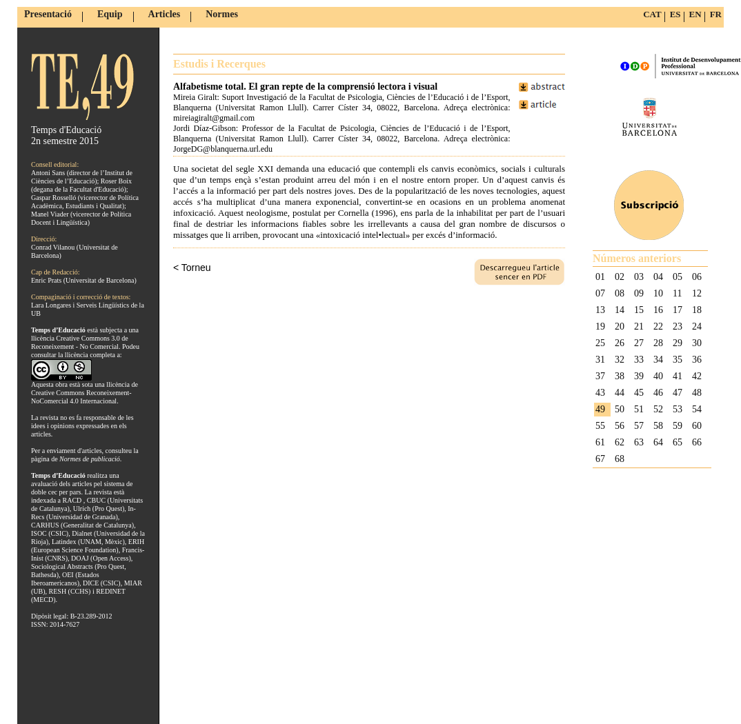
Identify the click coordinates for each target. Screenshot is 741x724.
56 (619, 426)
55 (600, 426)
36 (697, 359)
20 (619, 326)
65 (677, 442)
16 (658, 310)
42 (697, 376)
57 (639, 426)
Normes (222, 14)
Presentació (48, 14)
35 (677, 359)
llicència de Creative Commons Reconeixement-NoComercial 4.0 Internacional (84, 393)
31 (600, 359)
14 (619, 310)
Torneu (196, 267)
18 (697, 310)
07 (600, 293)
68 (619, 459)
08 (619, 293)
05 (677, 277)
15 (639, 310)
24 (697, 326)
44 (619, 393)
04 (658, 277)
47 (677, 393)
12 (697, 293)
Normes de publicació (89, 459)
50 (619, 409)
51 (639, 409)
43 (600, 393)
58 (658, 426)
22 (658, 326)
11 (677, 293)
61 (600, 442)
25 (600, 343)
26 (619, 343)
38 (619, 376)
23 (677, 326)
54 (697, 409)
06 (697, 277)
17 (677, 310)
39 (639, 376)
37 (600, 376)
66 (697, 442)
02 (619, 277)
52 (658, 409)
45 (639, 393)
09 (639, 293)
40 (658, 376)
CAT (652, 14)
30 (697, 343)
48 (697, 393)
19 (600, 326)
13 (600, 310)
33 (639, 359)
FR (716, 14)
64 (658, 442)
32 (619, 359)
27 (639, 343)
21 (639, 326)
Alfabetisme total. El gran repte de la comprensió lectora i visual (305, 86)
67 (600, 459)
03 (639, 277)
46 (658, 393)
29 (677, 343)
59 (677, 426)
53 (677, 409)
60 (697, 426)
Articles (164, 14)
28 (658, 343)
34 (658, 359)
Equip (110, 14)
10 (658, 293)
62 (619, 442)
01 (600, 277)
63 (639, 442)
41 (677, 376)
